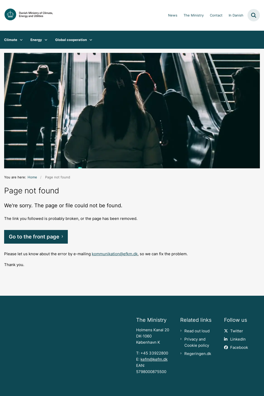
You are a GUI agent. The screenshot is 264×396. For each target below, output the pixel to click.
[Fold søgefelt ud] (254, 15)
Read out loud (197, 331)
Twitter (236, 331)
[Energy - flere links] (44, 39)
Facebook (239, 347)
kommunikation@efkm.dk (115, 254)
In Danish (236, 15)
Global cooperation (71, 40)
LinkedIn (238, 339)
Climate (10, 40)
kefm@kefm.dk (154, 359)
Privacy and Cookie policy (196, 342)
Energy (36, 40)
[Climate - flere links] (20, 39)
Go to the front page (34, 237)
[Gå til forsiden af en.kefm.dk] (26, 15)
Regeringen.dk (197, 353)
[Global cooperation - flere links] (89, 39)
